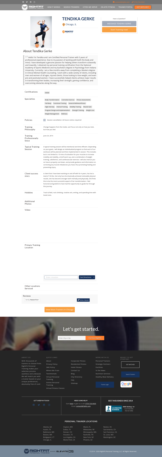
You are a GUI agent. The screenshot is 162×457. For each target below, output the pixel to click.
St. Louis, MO (108, 435)
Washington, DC (109, 437)
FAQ (72, 380)
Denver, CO (67, 432)
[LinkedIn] (30, 2)
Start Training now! (119, 29)
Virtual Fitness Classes (55, 388)
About (48, 361)
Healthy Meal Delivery (105, 377)
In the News (100, 370)
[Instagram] (34, 2)
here (71, 404)
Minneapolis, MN (89, 432)
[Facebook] (23, 2)
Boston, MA (47, 435)
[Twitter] (26, 2)
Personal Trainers (103, 361)
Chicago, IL (47, 440)
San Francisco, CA (110, 432)
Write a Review (83, 300)
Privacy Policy (51, 364)
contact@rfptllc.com (83, 406)
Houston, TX (68, 435)
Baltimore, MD (48, 432)
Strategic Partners (103, 364)
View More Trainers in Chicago (59, 309)
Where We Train (52, 370)
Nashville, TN (88, 435)
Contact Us (75, 370)
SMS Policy (50, 367)
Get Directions (85, 277)
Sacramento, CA (109, 429)
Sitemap (74, 383)
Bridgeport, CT (48, 437)
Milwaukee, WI (88, 429)
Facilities (99, 367)
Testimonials (51, 374)
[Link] (33, 7)
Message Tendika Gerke (119, 23)
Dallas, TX (67, 429)
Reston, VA (107, 427)
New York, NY (88, 437)
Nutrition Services (103, 374)
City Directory (76, 377)
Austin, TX (47, 429)
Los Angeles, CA (69, 437)
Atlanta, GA (47, 427)
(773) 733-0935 (90, 404)
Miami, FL (87, 427)
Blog (73, 374)
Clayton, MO (68, 427)
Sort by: (32, 300)
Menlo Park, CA (69, 440)
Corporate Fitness (78, 361)
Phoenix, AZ (87, 440)
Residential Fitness (78, 364)
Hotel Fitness (76, 367)
